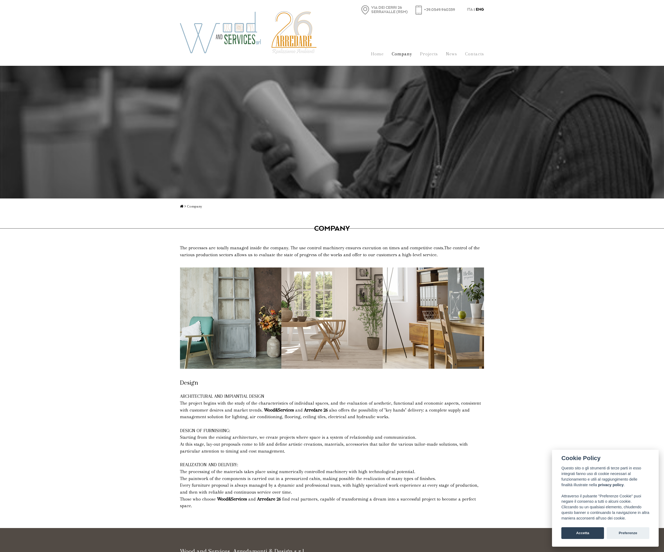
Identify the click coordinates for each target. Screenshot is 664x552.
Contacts (474, 53)
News (451, 53)
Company (402, 53)
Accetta (582, 533)
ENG (480, 9)
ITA (470, 9)
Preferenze (628, 533)
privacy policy (611, 485)
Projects (429, 53)
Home (377, 53)
